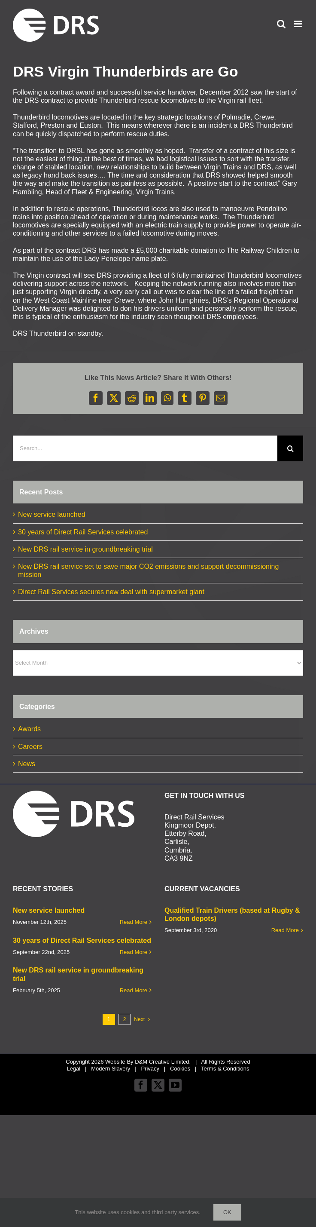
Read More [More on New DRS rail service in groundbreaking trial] (133, 990)
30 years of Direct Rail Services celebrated (83, 532)
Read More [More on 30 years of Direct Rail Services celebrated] (133, 952)
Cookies (180, 1068)
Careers (30, 746)
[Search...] (145, 448)
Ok (227, 1212)
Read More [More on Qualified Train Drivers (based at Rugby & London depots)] (285, 930)
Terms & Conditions (225, 1068)
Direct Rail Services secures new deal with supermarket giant (111, 591)
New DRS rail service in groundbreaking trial (85, 549)
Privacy (150, 1068)
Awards (29, 729)
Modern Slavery (110, 1068)
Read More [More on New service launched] (133, 922)
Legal (73, 1068)
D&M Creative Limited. (163, 1061)
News (26, 763)
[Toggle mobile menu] (298, 23)
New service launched (51, 514)
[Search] (290, 448)
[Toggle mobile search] (281, 23)
